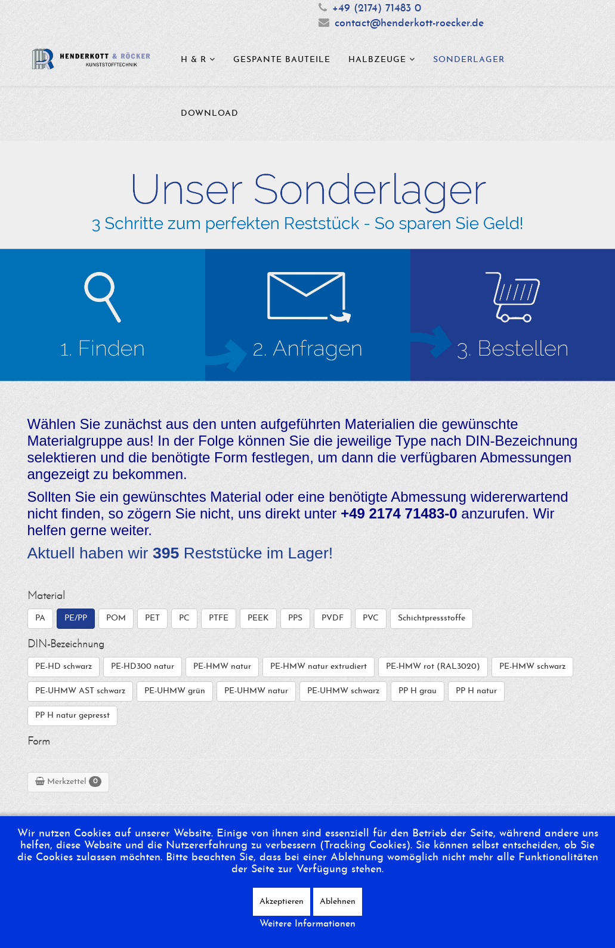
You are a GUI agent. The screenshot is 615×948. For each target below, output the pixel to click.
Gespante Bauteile (281, 59)
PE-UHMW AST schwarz (80, 691)
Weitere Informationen (307, 924)
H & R (193, 59)
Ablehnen (338, 901)
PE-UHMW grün (174, 691)
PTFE (218, 618)
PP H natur (476, 691)
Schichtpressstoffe (431, 618)
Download (210, 113)
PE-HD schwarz (63, 666)
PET (152, 618)
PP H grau (417, 691)
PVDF (333, 618)
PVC (371, 618)
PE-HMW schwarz (532, 666)
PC (184, 618)
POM (116, 618)
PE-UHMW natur (256, 691)
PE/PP (75, 618)
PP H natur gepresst (72, 715)
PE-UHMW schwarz (343, 691)
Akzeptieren (281, 901)
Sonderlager (469, 59)
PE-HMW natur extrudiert (318, 666)
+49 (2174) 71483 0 (376, 8)
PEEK (258, 618)
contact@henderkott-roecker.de (409, 23)
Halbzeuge (377, 59)
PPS (295, 618)
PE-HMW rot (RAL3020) (433, 666)
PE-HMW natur (222, 666)
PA (40, 618)
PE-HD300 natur (142, 666)
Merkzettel (68, 781)
